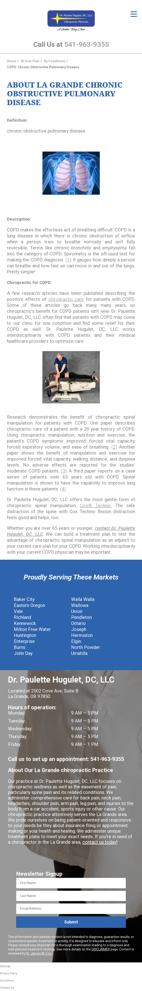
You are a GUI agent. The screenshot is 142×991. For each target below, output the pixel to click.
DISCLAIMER (101, 949)
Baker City (24, 599)
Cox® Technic (95, 505)
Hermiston (82, 635)
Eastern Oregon (29, 605)
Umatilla (79, 653)
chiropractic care (66, 299)
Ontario (78, 623)
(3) (64, 471)
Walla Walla (82, 599)
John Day (23, 653)
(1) (68, 260)
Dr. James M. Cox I (39, 953)
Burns (19, 647)
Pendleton (81, 617)
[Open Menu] (133, 14)
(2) (114, 447)
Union (76, 611)
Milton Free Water (32, 629)
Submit (71, 922)
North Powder (85, 647)
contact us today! (99, 842)
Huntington (25, 635)
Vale (18, 611)
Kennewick (25, 623)
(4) (63, 489)
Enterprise (24, 641)
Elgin (76, 641)
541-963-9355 (86, 44)
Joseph (78, 629)
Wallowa (79, 605)
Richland (22, 617)
